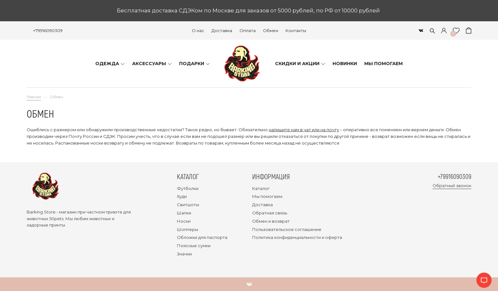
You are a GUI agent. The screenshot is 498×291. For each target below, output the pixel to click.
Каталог (261, 188)
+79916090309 (48, 30)
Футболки (188, 188)
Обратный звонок (452, 185)
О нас (198, 30)
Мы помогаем (267, 196)
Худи (182, 196)
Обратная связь (269, 212)
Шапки (184, 212)
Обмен (270, 30)
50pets (56, 218)
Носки (184, 221)
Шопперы (187, 229)
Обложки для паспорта (202, 237)
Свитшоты (188, 204)
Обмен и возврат (271, 221)
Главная (34, 97)
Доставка (222, 30)
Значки (184, 253)
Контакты (296, 30)
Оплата (247, 30)
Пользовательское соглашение (286, 229)
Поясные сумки (194, 245)
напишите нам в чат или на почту (304, 129)
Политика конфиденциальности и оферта (297, 237)
